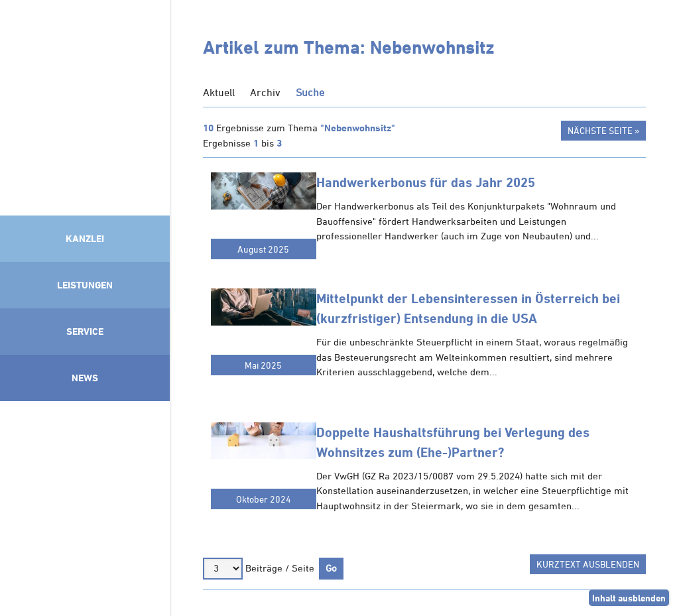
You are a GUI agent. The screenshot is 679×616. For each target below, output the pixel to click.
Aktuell (219, 92)
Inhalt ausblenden (629, 597)
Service (84, 331)
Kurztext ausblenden (587, 564)
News (85, 377)
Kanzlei (85, 238)
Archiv (265, 92)
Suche (310, 92)
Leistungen (85, 284)
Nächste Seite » (603, 130)
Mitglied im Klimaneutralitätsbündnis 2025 (85, 505)
